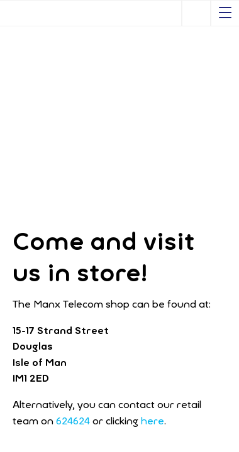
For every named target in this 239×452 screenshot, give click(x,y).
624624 (73, 420)
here (152, 420)
